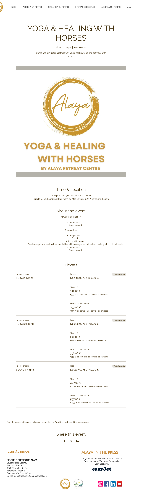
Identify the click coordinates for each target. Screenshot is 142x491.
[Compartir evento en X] (71, 441)
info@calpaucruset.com (36, 476)
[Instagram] (100, 484)
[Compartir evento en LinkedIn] (77, 441)
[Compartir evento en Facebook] (64, 441)
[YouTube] (119, 484)
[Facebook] (106, 484)
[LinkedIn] (113, 484)
